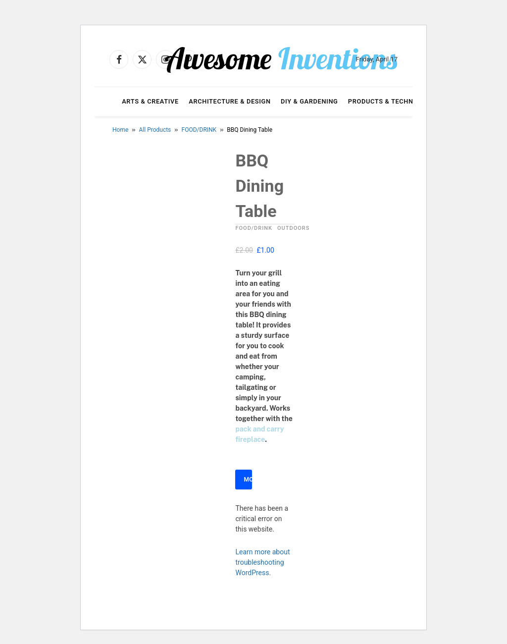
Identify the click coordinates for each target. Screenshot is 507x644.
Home (120, 129)
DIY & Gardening (309, 101)
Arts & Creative (150, 101)
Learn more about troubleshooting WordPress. (262, 562)
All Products (155, 129)
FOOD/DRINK (199, 129)
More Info (248, 479)
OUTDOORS (293, 228)
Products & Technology (391, 101)
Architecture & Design (229, 101)
